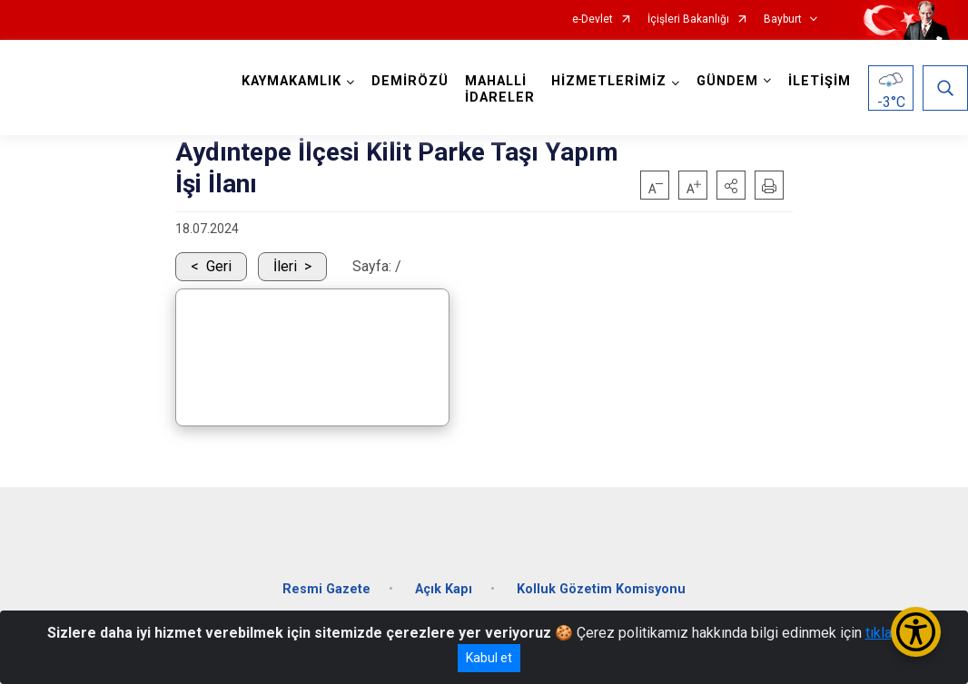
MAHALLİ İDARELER (500, 89)
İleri (285, 266)
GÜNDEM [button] (727, 81)
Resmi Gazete (326, 589)
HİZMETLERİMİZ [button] (609, 81)
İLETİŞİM (819, 81)
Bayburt (783, 19)
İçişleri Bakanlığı (688, 19)
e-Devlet (592, 19)
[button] (731, 185)
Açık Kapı (443, 589)
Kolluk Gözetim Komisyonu (601, 589)
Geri (219, 266)
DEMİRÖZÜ (410, 81)
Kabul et (489, 657)
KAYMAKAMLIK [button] (291, 81)
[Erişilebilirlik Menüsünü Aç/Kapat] (916, 632)
